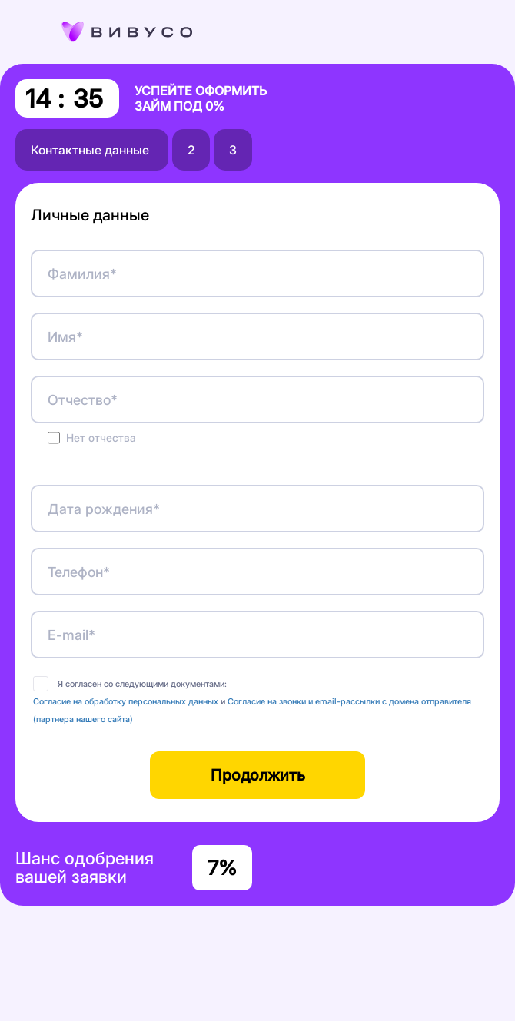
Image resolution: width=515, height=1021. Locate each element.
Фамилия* (82, 274)
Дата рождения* (104, 509)
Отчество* (83, 400)
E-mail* (71, 635)
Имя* (65, 337)
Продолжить (258, 775)
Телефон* (79, 572)
